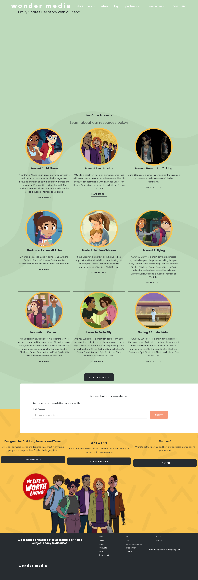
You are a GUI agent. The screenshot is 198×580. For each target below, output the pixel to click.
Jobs (128, 541)
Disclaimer (131, 548)
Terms (129, 551)
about (80, 6)
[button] (132, 6)
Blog (101, 551)
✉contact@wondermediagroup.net (164, 549)
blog (115, 6)
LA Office (158, 541)
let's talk (165, 463)
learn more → (44, 195)
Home (101, 541)
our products (33, 459)
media (91, 6)
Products (103, 548)
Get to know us (99, 461)
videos (104, 6)
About (101, 544)
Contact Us (178, 6)
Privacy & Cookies (134, 544)
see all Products (99, 375)
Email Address (38, 407)
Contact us (104, 555)
